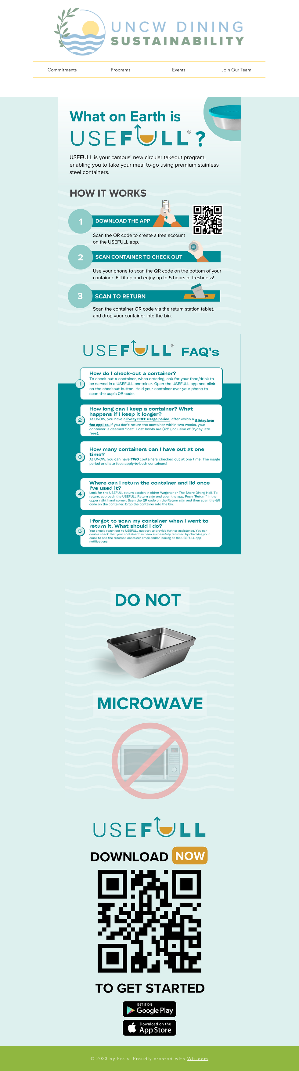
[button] (120, 69)
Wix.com (197, 1058)
